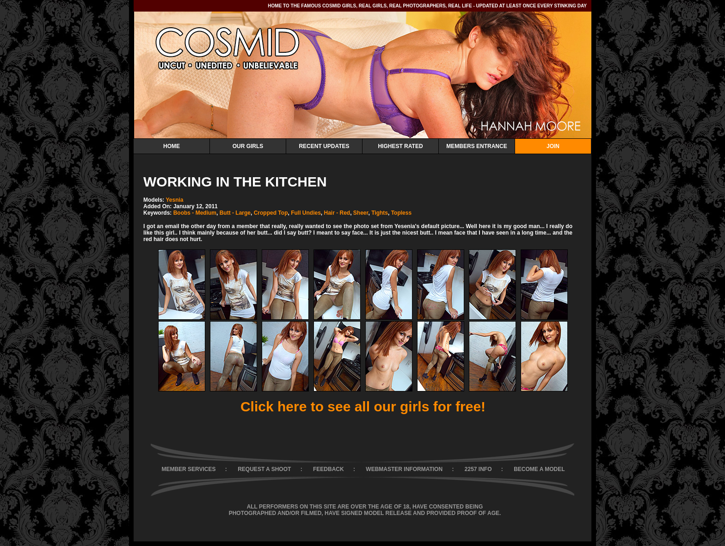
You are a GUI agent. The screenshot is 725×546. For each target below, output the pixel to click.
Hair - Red (337, 213)
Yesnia (174, 200)
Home (171, 146)
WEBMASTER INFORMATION (404, 469)
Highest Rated (400, 146)
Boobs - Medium (194, 213)
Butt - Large (235, 213)
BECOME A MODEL (539, 469)
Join (553, 146)
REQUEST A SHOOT (264, 469)
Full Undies (306, 213)
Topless (401, 213)
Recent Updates (324, 146)
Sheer (361, 213)
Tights (379, 213)
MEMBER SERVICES (188, 469)
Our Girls (248, 146)
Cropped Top (271, 213)
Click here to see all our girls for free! (362, 406)
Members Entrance (476, 146)
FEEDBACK (328, 469)
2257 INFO (478, 469)
